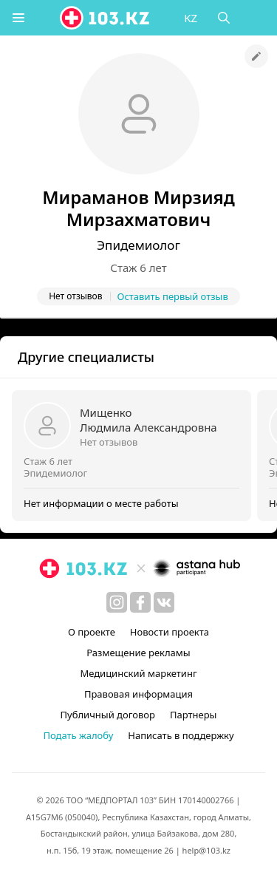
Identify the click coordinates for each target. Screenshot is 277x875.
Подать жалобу (78, 735)
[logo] (105, 17)
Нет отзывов (108, 442)
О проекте (91, 632)
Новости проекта (169, 632)
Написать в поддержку (180, 735)
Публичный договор (108, 714)
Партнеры (193, 714)
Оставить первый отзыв (172, 296)
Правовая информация (138, 694)
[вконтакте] (164, 602)
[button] (18, 17)
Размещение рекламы (138, 652)
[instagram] (116, 602)
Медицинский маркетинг (138, 673)
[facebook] (140, 602)
